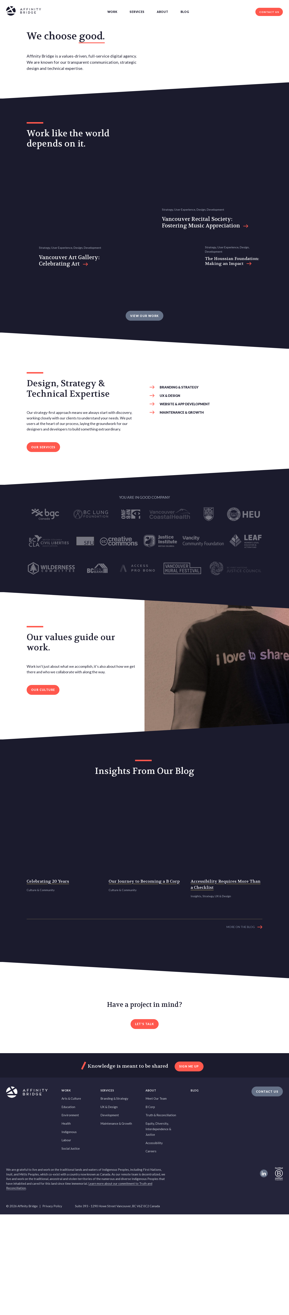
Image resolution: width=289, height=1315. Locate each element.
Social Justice (70, 1249)
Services (137, 12)
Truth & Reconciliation (161, 1216)
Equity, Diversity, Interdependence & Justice (158, 1229)
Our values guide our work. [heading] (71, 766)
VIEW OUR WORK (144, 440)
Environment (70, 1216)
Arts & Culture (71, 1199)
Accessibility (154, 1243)
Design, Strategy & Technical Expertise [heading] (68, 513)
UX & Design (170, 520)
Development (109, 1216)
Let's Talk (144, 1124)
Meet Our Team (156, 1199)
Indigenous (69, 1232)
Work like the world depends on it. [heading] (68, 224)
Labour (66, 1240)
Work (112, 12)
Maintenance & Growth (182, 537)
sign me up (189, 1167)
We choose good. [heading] (66, 79)
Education (68, 1207)
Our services (43, 571)
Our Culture (43, 814)
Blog (185, 12)
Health (66, 1224)
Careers (151, 1252)
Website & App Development (185, 528)
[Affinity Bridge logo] (23, 11)
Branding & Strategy (179, 512)
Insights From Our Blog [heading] (144, 895)
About (162, 12)
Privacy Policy (52, 1306)
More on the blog (240, 1027)
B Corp (150, 1207)
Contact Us (269, 12)
